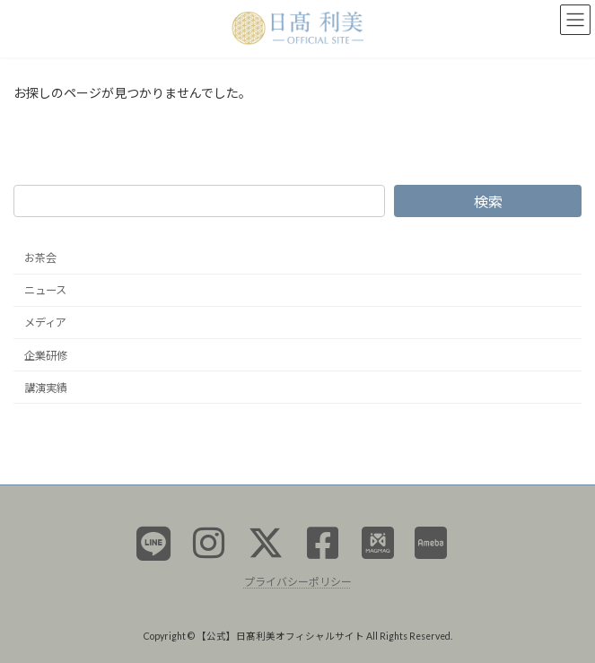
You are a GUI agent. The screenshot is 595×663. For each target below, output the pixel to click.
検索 (488, 200)
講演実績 (45, 387)
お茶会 (40, 258)
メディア (45, 322)
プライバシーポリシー (298, 581)
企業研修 (45, 355)
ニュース (45, 290)
